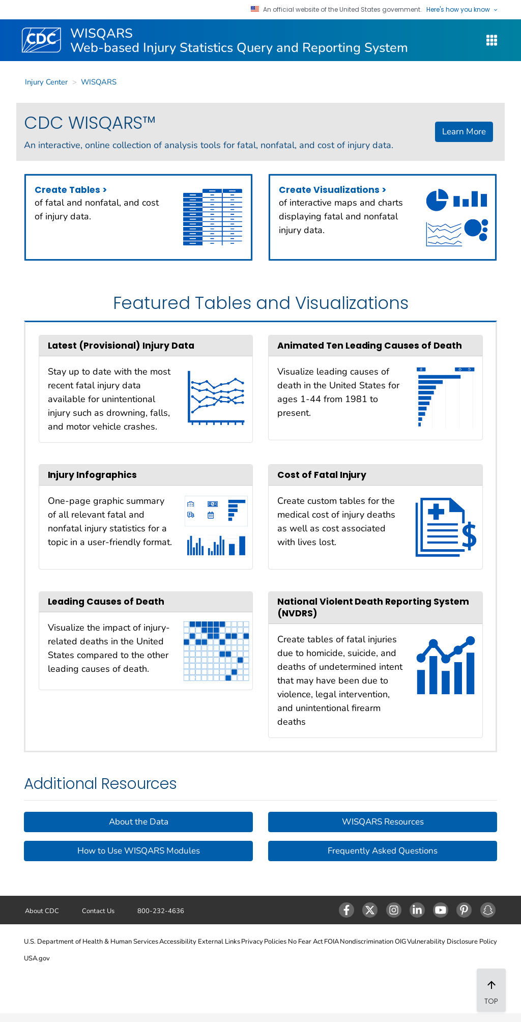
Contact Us (98, 911)
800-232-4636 (160, 911)
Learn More (464, 131)
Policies (275, 941)
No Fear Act (305, 941)
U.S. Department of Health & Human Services (91, 941)
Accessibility (177, 941)
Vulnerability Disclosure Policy (452, 941)
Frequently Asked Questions (383, 851)
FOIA (331, 941)
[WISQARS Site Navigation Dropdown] (492, 40)
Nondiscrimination (366, 941)
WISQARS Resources (383, 822)
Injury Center (46, 82)
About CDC (42, 911)
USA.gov (37, 958)
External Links (219, 941)
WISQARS (99, 82)
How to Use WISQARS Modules (138, 851)
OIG (400, 941)
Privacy (252, 941)
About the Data (138, 822)
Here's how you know (462, 9)
